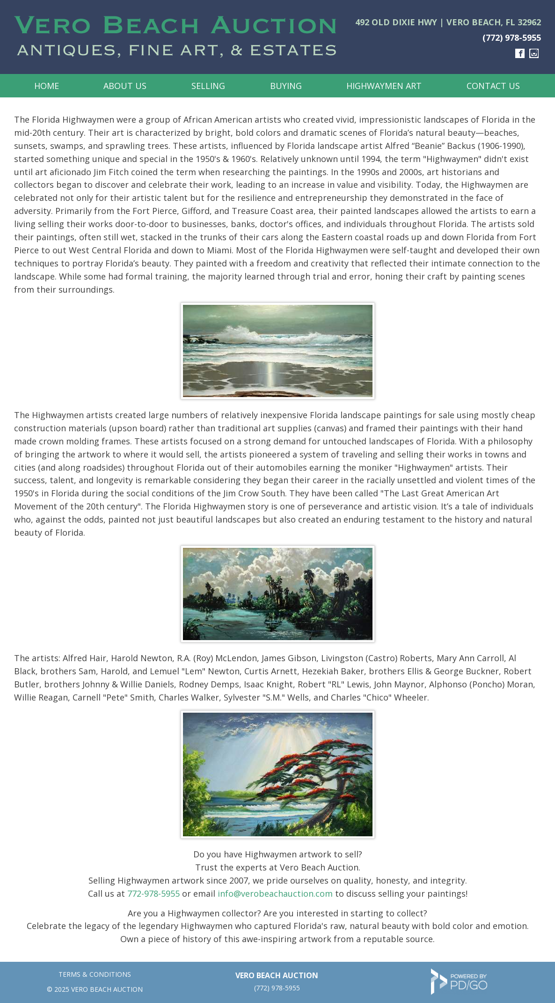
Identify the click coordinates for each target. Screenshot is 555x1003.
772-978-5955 (153, 893)
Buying (286, 85)
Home (46, 85)
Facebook (520, 53)
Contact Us (493, 85)
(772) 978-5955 (511, 37)
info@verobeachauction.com (275, 893)
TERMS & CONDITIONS (94, 974)
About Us (124, 85)
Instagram (534, 53)
